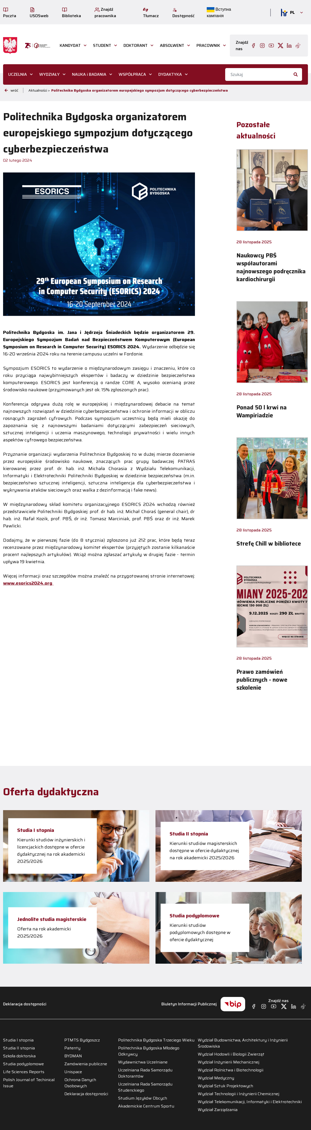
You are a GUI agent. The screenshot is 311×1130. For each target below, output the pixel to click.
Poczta (9, 13)
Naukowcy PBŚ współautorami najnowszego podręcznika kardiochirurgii (271, 267)
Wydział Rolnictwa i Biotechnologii (230, 1070)
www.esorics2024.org (28, 583)
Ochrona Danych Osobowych (80, 1083)
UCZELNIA (17, 74)
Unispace (73, 1072)
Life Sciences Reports (23, 1072)
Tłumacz (151, 13)
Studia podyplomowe (194, 915)
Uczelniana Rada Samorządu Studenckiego (145, 1087)
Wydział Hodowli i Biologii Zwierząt (231, 1054)
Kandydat (70, 45)
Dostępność (183, 13)
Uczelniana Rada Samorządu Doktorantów (145, 1073)
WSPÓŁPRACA (132, 74)
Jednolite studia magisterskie (51, 919)
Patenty (72, 1048)
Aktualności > (39, 90)
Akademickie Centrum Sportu (146, 1106)
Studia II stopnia (189, 834)
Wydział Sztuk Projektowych (225, 1086)
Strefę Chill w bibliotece (268, 543)
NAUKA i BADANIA (89, 74)
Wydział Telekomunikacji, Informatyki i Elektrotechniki (250, 1102)
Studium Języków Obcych (142, 1098)
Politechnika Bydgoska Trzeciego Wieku (156, 1040)
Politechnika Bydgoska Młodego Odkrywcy (148, 1051)
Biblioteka (71, 13)
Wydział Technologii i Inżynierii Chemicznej (238, 1094)
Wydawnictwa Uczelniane (143, 1062)
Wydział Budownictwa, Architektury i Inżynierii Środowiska (243, 1043)
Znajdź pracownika (105, 12)
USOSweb (39, 13)
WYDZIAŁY (49, 74)
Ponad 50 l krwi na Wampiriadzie (261, 411)
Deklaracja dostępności (24, 1004)
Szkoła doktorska (19, 1056)
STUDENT (102, 45)
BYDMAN (73, 1056)
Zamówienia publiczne (85, 1064)
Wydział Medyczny (216, 1078)
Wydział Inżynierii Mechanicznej (228, 1062)
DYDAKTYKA (170, 74)
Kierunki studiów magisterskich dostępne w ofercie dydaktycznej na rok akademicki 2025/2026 (204, 850)
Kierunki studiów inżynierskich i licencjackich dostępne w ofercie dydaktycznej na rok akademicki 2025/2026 (51, 850)
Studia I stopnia (35, 830)
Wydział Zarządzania (217, 1110)
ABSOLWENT (172, 45)
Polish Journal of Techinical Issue (29, 1083)
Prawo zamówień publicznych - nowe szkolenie (261, 679)
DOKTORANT (135, 45)
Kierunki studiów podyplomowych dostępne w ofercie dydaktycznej (200, 932)
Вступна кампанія (219, 12)
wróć (11, 90)
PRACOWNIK (208, 45)
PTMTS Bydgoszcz (82, 1040)
